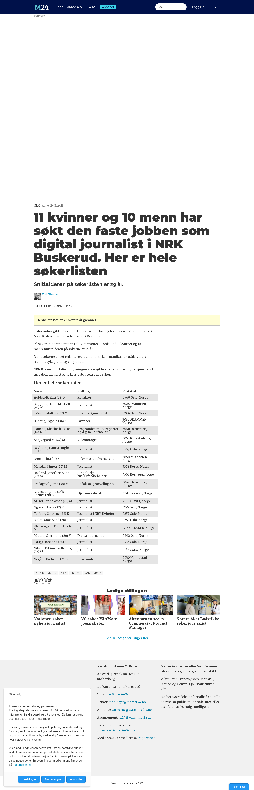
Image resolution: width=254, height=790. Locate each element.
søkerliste (92, 572)
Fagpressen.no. (22, 764)
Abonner (108, 7)
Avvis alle (76, 779)
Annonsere (75, 7)
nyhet (75, 572)
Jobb (59, 7)
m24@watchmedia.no (135, 719)
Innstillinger (239, 786)
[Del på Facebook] (37, 581)
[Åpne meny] (215, 7)
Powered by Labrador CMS (127, 784)
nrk (63, 572)
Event (91, 7)
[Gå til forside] (42, 7)
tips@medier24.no (119, 696)
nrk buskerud (46, 572)
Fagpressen (147, 740)
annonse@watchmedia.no (132, 711)
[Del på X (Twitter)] (43, 581)
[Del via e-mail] (49, 581)
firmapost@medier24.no (116, 732)
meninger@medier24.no (127, 704)
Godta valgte (53, 779)
